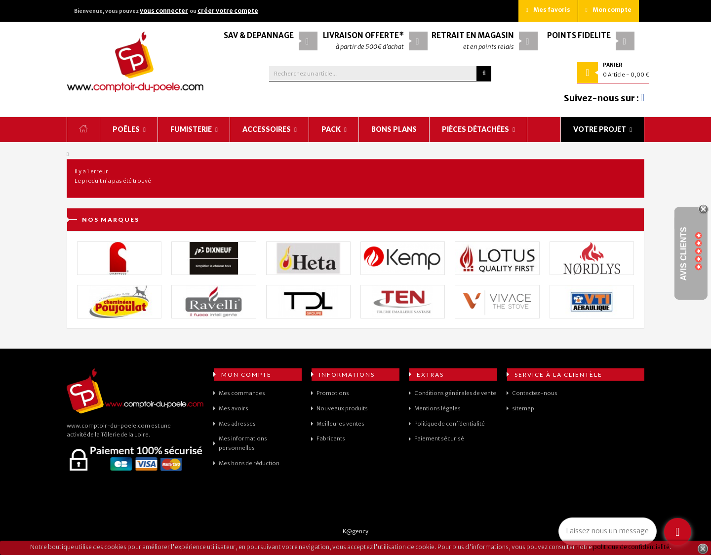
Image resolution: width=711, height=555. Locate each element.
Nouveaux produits (342, 408)
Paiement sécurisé (439, 438)
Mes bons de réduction (249, 463)
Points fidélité (579, 35)
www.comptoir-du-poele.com (108, 425)
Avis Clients (683, 254)
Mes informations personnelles (243, 443)
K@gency (355, 531)
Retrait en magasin (473, 35)
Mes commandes (242, 393)
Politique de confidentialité (449, 423)
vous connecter (164, 10)
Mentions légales (437, 408)
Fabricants (330, 438)
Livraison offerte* (363, 35)
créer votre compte (228, 10)
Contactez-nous (534, 393)
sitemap (523, 408)
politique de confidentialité (631, 547)
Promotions (332, 393)
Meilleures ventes (340, 423)
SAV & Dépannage (259, 35)
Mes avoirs (233, 408)
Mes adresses (237, 423)
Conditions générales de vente (455, 393)
